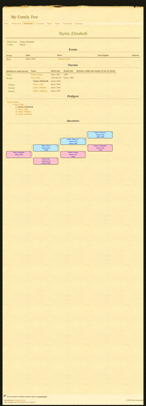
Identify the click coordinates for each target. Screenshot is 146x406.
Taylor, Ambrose (40, 91)
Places (49, 24)
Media (57, 24)
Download (79, 24)
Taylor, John (38, 84)
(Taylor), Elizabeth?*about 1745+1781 (100, 148)
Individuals (28, 24)
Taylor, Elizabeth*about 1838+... (18, 154)
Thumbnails (67, 24)
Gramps (18, 400)
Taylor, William (39, 87)
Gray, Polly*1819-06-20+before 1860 (45, 161)
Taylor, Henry (37, 74)
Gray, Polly (35, 78)
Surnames (40, 24)
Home (6, 24)
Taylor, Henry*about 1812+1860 (45, 148)
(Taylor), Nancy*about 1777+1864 (73, 154)
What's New (16, 24)
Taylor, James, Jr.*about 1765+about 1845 (73, 141)
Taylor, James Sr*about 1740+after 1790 (100, 135)
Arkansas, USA (63, 59)
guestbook (42, 397)
